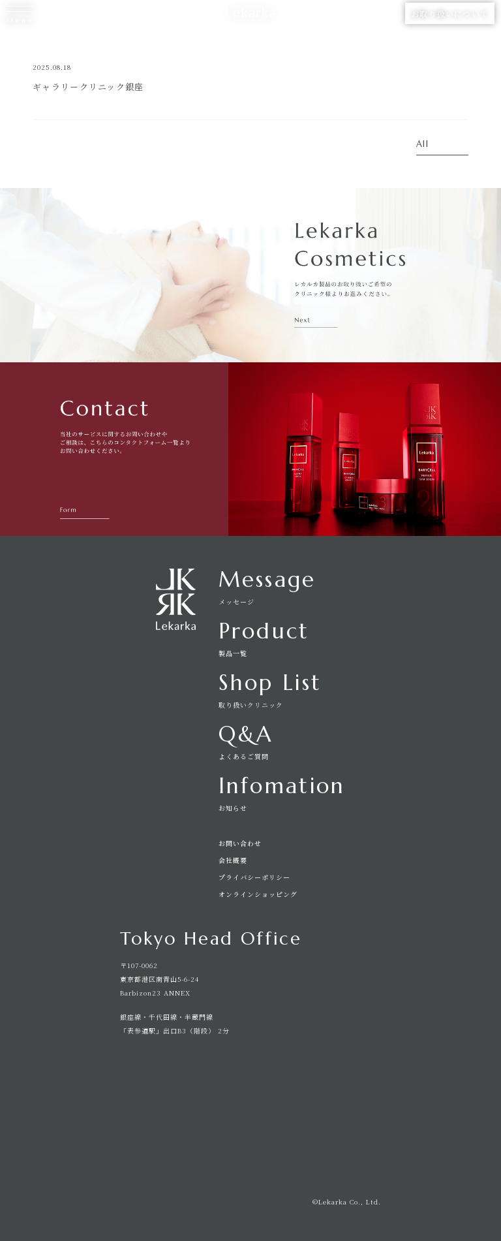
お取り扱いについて (450, 13)
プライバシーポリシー (254, 877)
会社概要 (233, 860)
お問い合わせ (240, 843)
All (422, 144)
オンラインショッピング (258, 894)
